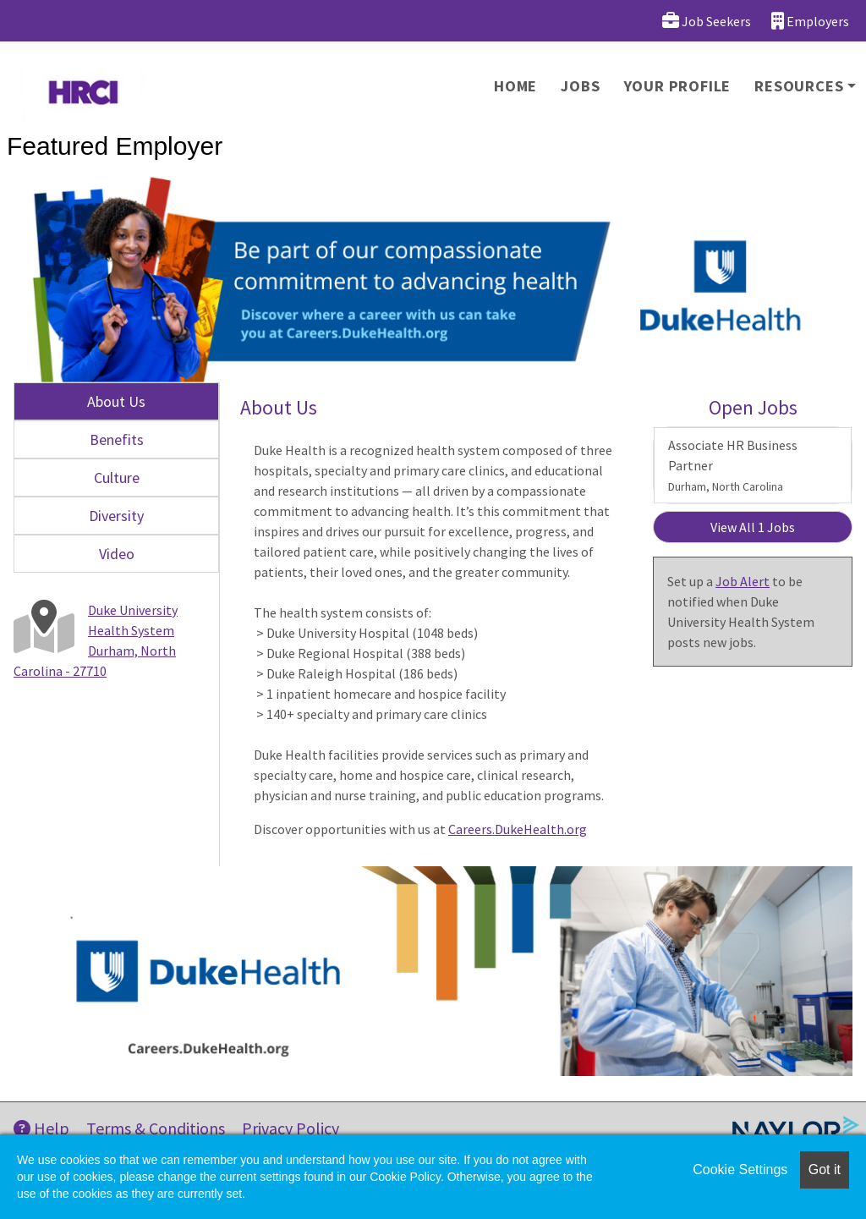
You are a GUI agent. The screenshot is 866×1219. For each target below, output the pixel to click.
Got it (824, 1169)
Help (41, 1128)
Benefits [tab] (117, 439)
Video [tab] (116, 553)
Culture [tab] (117, 477)
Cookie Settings (740, 1169)
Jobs (580, 86)
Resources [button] (798, 86)
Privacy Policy (290, 1128)
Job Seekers (706, 20)
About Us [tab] (116, 401)
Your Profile (678, 86)
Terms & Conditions (155, 1128)
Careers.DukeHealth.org (517, 829)
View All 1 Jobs (752, 527)
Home (515, 86)
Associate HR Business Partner (732, 465)
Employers (810, 20)
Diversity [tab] (116, 515)
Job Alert (742, 581)
